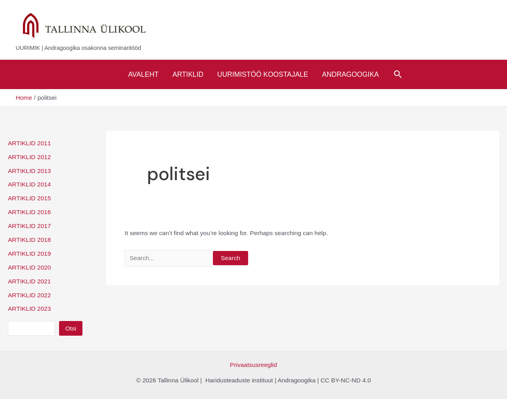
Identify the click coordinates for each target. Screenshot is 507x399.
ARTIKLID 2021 (29, 281)
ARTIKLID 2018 (29, 239)
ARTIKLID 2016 (29, 212)
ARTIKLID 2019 (29, 253)
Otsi (71, 328)
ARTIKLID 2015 (29, 198)
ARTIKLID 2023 (29, 308)
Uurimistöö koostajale (262, 74)
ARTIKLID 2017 (29, 225)
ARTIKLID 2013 (29, 170)
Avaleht (143, 74)
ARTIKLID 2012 (29, 157)
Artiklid (187, 74)
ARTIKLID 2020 (29, 267)
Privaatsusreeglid (253, 364)
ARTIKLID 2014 (29, 184)
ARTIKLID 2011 (29, 143)
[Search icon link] (398, 74)
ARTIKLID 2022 (29, 295)
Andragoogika (350, 74)
